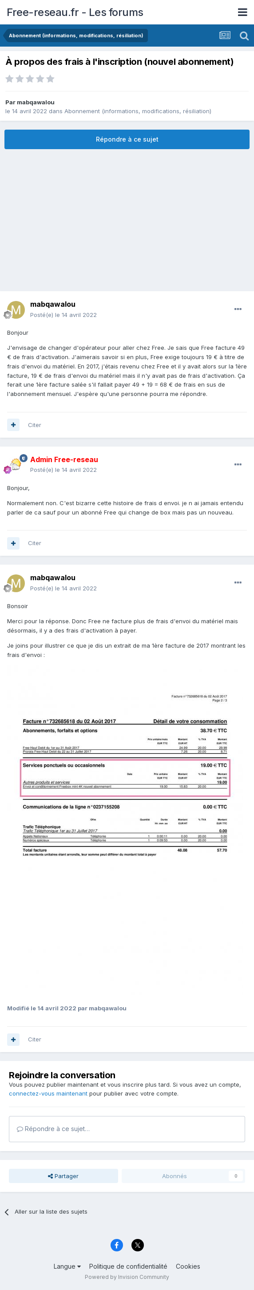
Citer (34, 424)
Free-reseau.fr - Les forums (75, 12)
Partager (63, 1176)
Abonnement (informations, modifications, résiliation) (137, 111)
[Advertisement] (127, 220)
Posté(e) (63, 314)
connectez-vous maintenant (48, 1093)
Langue (67, 1266)
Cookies (188, 1266)
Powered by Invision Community (127, 1277)
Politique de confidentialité (128, 1266)
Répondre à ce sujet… (53, 1128)
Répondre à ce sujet (127, 139)
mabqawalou (36, 102)
